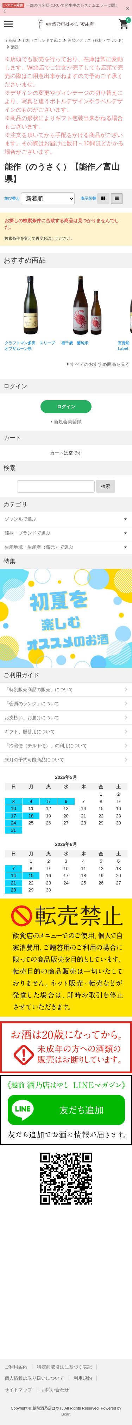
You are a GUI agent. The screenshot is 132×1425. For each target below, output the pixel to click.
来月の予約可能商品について (34, 759)
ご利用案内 (16, 1367)
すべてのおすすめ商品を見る (100, 364)
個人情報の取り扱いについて (34, 1378)
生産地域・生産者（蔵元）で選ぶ (39, 547)
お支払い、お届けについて (32, 717)
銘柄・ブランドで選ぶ (42, 40)
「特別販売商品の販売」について (39, 689)
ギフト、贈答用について (30, 731)
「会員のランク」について (32, 703)
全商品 (10, 40)
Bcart (66, 1414)
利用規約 (83, 1378)
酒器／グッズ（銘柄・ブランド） (97, 40)
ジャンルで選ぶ (21, 519)
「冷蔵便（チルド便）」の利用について (46, 745)
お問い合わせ (55, 1389)
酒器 (15, 47)
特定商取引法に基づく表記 (64, 1367)
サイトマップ (18, 1389)
